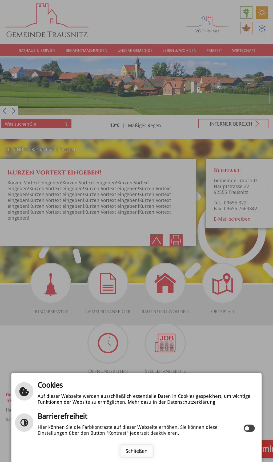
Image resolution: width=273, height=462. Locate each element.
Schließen (136, 451)
